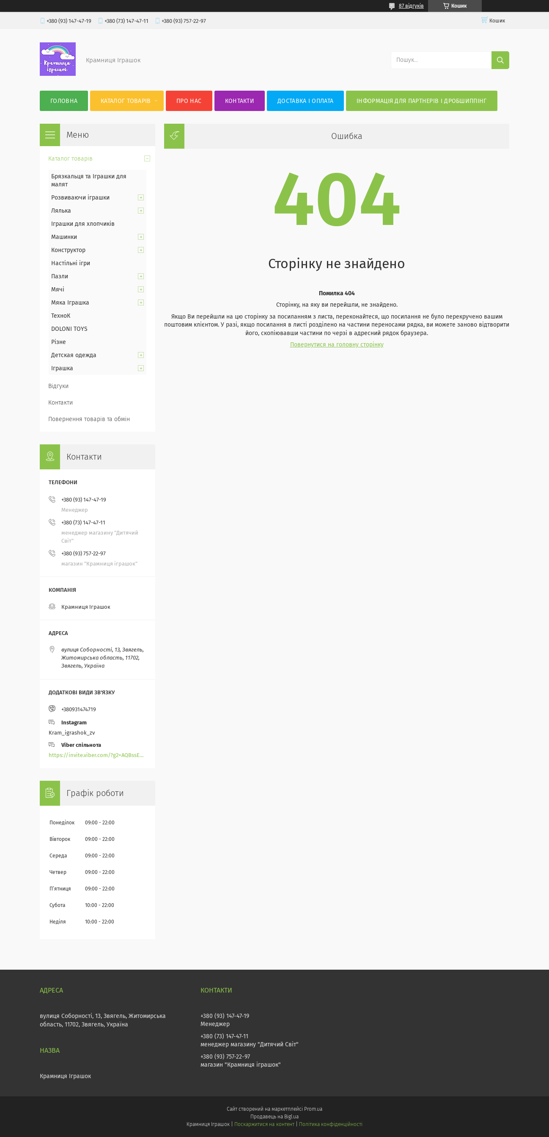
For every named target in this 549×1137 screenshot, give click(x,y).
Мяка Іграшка (70, 302)
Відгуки (58, 386)
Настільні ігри (70, 263)
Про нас (188, 101)
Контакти (239, 101)
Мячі (57, 289)
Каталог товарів (126, 101)
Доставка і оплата (305, 101)
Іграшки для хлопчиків (83, 223)
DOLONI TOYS (69, 329)
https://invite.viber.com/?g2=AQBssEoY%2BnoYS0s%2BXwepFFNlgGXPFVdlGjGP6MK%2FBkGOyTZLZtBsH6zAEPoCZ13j (97, 755)
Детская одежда (73, 355)
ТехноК (60, 315)
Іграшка (62, 368)
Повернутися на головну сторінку (337, 344)
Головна (63, 101)
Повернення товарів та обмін (89, 419)
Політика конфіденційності (330, 1124)
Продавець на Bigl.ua (274, 1117)
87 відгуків (411, 6)
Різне (58, 342)
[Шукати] (500, 60)
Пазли (59, 276)
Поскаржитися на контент (264, 1124)
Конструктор (68, 250)
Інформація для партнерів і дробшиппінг (421, 101)
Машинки (64, 237)
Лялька (61, 210)
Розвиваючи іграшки (80, 197)
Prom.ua (313, 1109)
